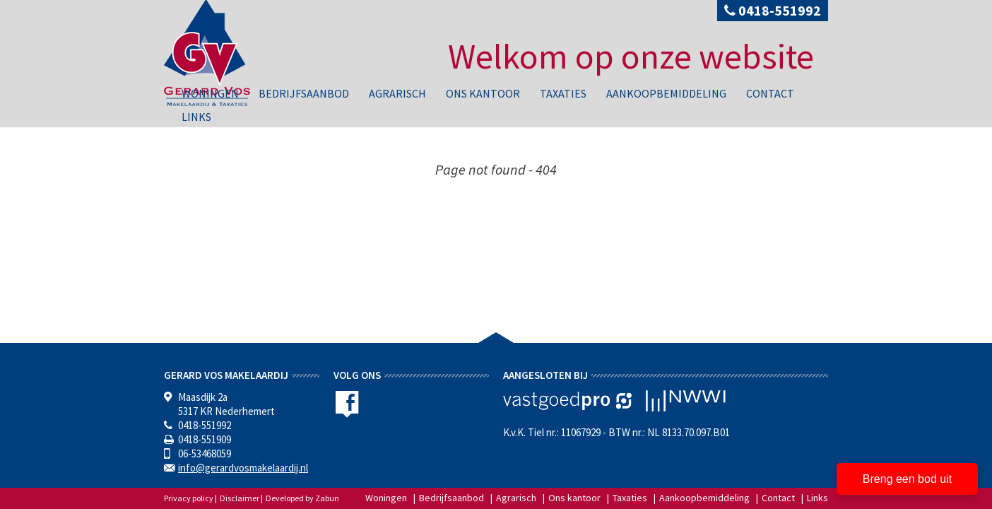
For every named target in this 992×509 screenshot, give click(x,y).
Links (196, 117)
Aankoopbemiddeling (666, 93)
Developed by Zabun (302, 498)
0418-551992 (772, 10)
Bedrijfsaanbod (304, 93)
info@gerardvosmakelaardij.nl (243, 467)
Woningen (210, 93)
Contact (770, 93)
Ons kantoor (483, 93)
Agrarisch (397, 93)
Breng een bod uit (907, 479)
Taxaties (563, 93)
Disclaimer (239, 498)
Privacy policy (188, 498)
